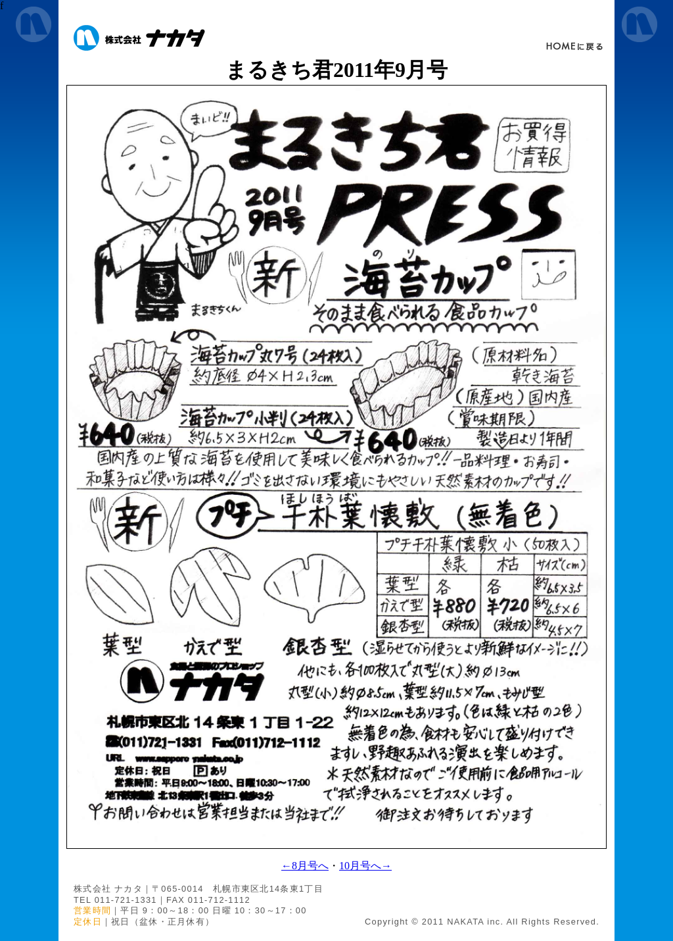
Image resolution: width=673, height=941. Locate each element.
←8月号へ (305, 865)
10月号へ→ (365, 865)
